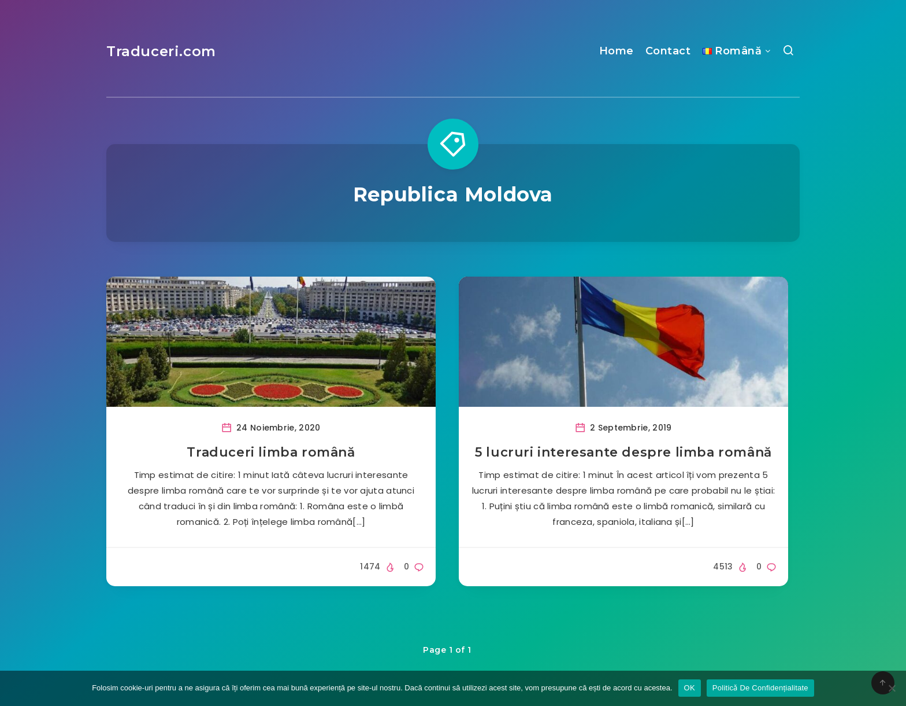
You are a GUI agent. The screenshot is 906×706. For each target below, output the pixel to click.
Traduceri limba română (271, 452)
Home (616, 51)
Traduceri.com (161, 51)
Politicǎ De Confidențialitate (760, 687)
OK (689, 687)
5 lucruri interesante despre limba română (623, 452)
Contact (668, 51)
